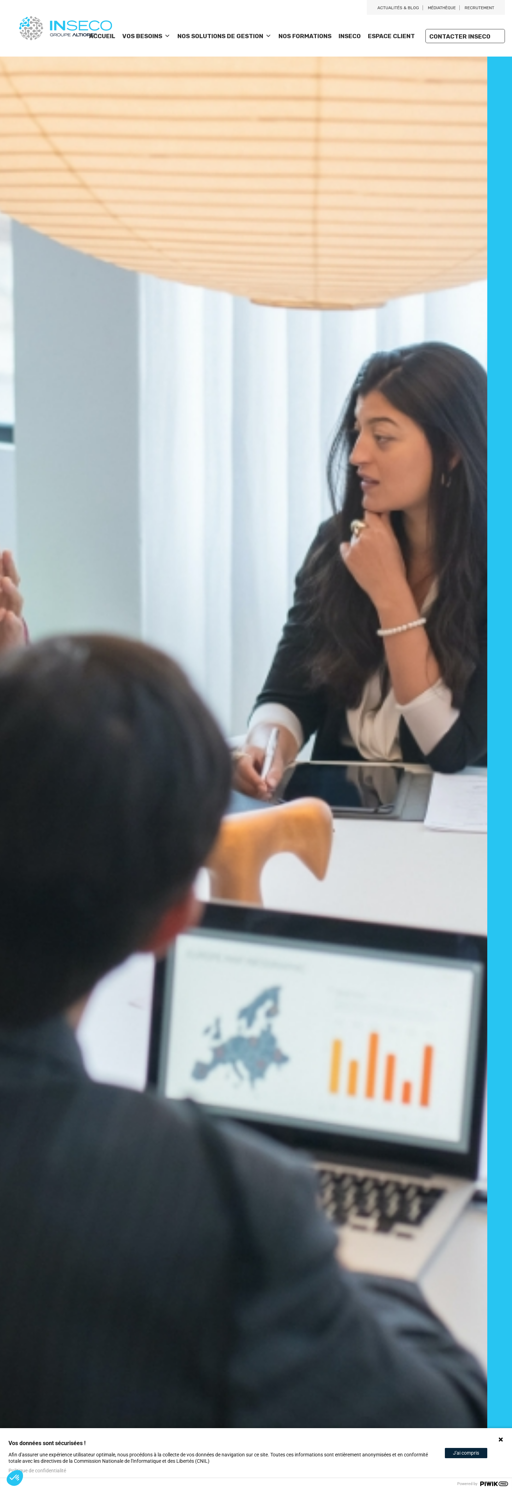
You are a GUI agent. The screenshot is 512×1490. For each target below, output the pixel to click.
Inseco (350, 36)
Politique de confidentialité (37, 1470)
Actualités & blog (398, 7)
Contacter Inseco (459, 36)
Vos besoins (146, 36)
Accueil (102, 36)
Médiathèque (442, 7)
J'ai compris (466, 1453)
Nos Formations (304, 36)
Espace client (391, 36)
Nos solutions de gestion (224, 36)
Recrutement (479, 7)
